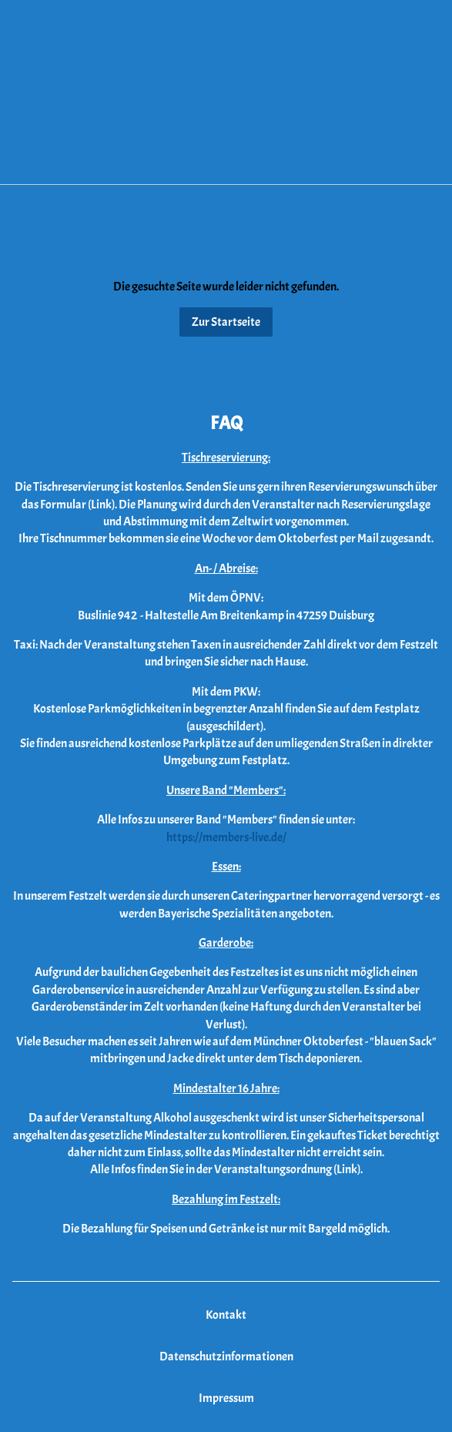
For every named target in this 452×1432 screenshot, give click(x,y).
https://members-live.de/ (226, 837)
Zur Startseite (226, 322)
